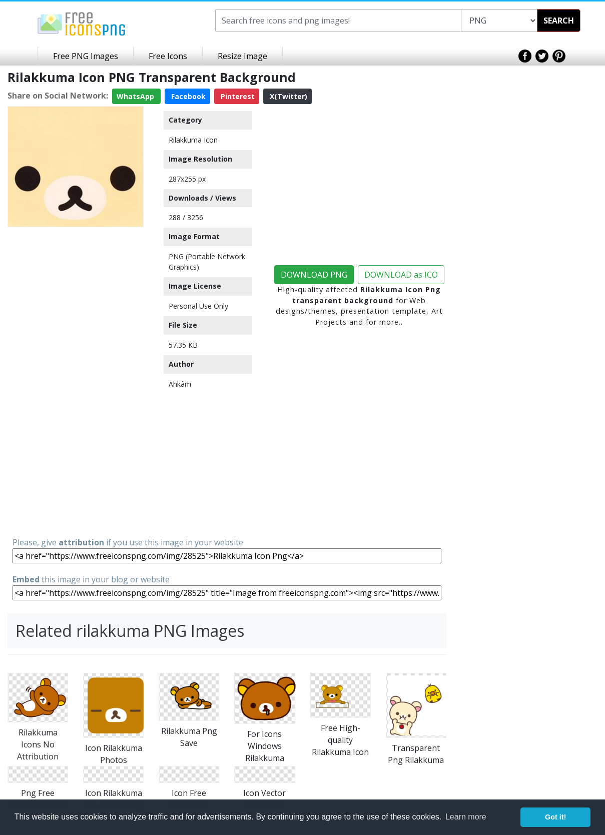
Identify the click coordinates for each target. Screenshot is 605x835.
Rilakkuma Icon (193, 140)
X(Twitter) (287, 96)
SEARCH (558, 20)
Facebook (187, 96)
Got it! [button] (555, 817)
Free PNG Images (85, 56)
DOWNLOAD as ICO (401, 274)
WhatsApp (136, 96)
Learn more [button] (465, 816)
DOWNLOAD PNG (314, 274)
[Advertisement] (76, 381)
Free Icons (168, 56)
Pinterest (237, 96)
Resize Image (242, 56)
